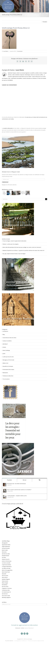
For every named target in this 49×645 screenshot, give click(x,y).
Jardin (4, 353)
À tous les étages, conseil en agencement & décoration (14, 241)
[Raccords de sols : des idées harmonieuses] (4, 483)
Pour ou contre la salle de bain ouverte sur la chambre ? (19, 489)
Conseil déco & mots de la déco (9, 337)
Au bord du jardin (6, 548)
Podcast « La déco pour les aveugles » (11, 244)
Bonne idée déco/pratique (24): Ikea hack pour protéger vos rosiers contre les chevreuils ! (22, 247)
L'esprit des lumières (6, 564)
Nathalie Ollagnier (6, 579)
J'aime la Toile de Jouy (6, 561)
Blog (4, 334)
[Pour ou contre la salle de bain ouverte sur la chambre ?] (4, 490)
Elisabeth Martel (5, 555)
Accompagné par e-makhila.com (20, 640)
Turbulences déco (6, 590)
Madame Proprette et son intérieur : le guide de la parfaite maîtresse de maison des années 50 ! (23, 250)
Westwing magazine (6, 597)
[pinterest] (27, 634)
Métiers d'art (5, 363)
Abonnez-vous (5, 182)
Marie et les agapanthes (7, 570)
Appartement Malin (6, 544)
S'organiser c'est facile (7, 588)
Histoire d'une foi (5, 559)
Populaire (9, 480)
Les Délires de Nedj (6, 568)
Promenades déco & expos (8, 369)
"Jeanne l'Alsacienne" (29, 628)
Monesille (4, 573)
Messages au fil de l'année (8, 360)
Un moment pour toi (6, 592)
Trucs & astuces (6, 379)
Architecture (5, 331)
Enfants (4, 347)
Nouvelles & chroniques (8, 366)
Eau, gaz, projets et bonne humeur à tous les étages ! (14, 253)
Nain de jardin (5, 575)
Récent (24, 480)
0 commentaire (19, 51)
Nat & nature (5, 577)
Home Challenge (6, 350)
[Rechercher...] (23, 199)
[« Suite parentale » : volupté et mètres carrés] (4, 496)
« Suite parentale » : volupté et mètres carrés (17, 495)
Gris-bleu (4, 557)
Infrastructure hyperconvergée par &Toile (36, 640)
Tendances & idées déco (8, 375)
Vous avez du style (6, 595)
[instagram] (24, 634)
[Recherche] (46, 199)
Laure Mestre (5, 51)
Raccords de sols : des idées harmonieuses (16, 483)
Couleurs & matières (7, 340)
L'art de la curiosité (6, 563)
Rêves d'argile (5, 583)
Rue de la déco (5, 586)
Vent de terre (5, 593)
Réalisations (5, 372)
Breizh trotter (5, 550)
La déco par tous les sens (8, 356)
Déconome (4, 552)
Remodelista (4, 584)
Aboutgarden (5, 543)
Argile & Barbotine (6, 546)
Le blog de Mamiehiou (7, 566)
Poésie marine (5, 581)
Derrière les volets (6, 553)
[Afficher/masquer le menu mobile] (46, 0)
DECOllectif (5, 344)
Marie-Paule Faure (6, 572)
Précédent (45, 21)
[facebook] (22, 634)
